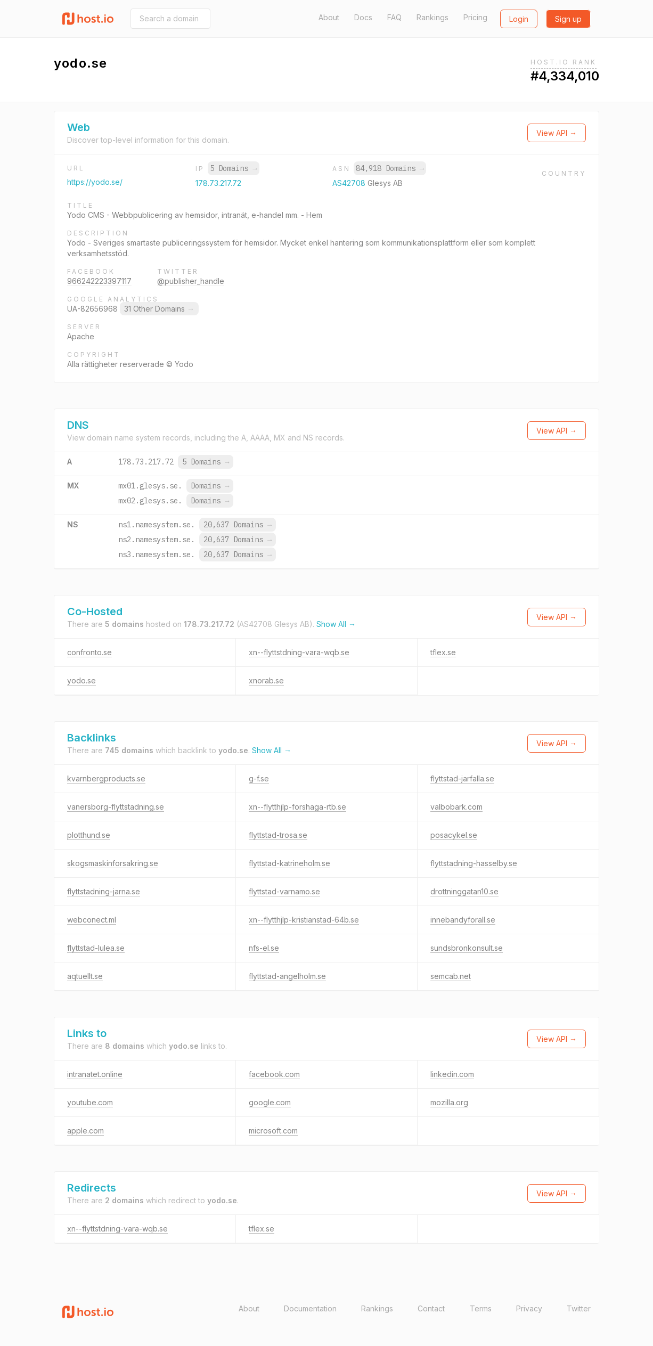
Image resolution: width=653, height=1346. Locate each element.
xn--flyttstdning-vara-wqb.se (299, 652)
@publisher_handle (190, 280)
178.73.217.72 (218, 182)
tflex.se (443, 652)
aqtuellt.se (85, 976)
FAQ (394, 17)
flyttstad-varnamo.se (284, 891)
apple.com (85, 1130)
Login (518, 18)
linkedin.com (452, 1074)
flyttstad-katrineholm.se (289, 863)
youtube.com (90, 1102)
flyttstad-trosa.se (278, 834)
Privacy (529, 1308)
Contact (431, 1308)
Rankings (432, 17)
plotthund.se (88, 834)
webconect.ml (91, 919)
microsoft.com (273, 1130)
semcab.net (450, 976)
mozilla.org (449, 1102)
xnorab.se (266, 680)
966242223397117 (99, 280)
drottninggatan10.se (464, 891)
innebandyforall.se (462, 919)
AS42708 (350, 182)
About (329, 17)
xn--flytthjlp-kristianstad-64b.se (304, 919)
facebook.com (274, 1074)
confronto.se (89, 652)
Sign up (568, 18)
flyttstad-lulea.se (96, 947)
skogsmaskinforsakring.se (112, 863)
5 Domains (233, 168)
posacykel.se (453, 834)
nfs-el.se (264, 947)
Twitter (579, 1308)
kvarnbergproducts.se (106, 778)
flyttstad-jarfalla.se (462, 778)
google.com (270, 1102)
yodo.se (81, 680)
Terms (481, 1308)
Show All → (336, 624)
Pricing (475, 17)
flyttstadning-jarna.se (103, 891)
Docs (363, 17)
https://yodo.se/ (95, 181)
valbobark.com (456, 806)
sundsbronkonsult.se (466, 947)
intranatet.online (95, 1074)
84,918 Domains (390, 168)
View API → (556, 132)
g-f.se (259, 778)
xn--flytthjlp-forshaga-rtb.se (297, 806)
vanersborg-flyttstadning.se (115, 806)
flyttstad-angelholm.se (287, 976)
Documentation (310, 1308)
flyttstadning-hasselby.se (473, 863)
